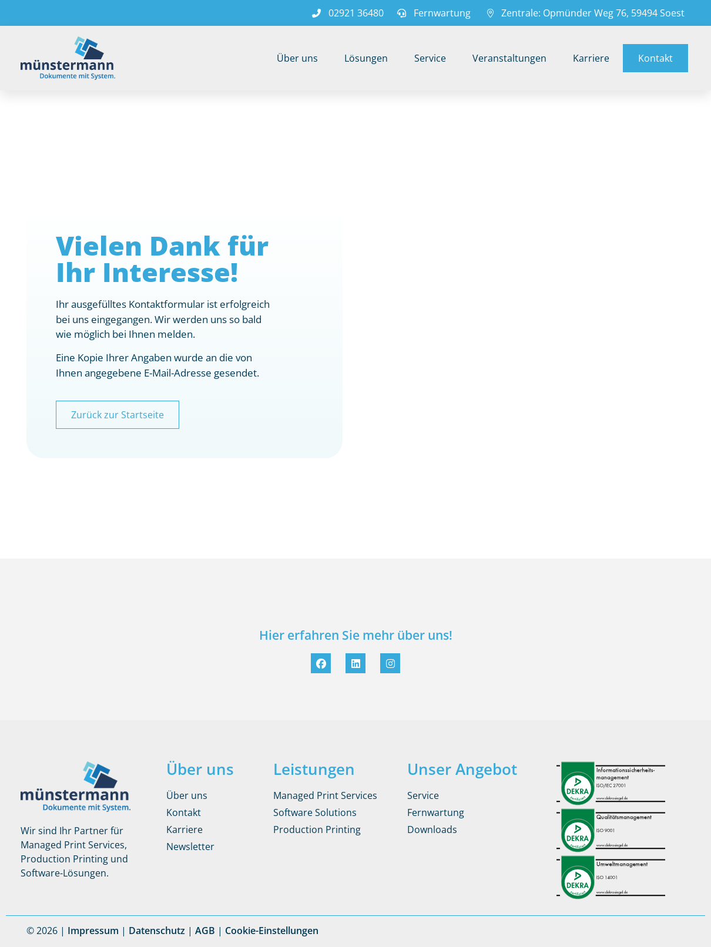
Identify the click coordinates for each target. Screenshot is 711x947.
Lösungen (366, 58)
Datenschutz (157, 930)
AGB (205, 930)
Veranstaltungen (509, 58)
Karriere (591, 58)
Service (430, 58)
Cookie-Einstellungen (271, 930)
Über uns (297, 58)
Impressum (93, 930)
